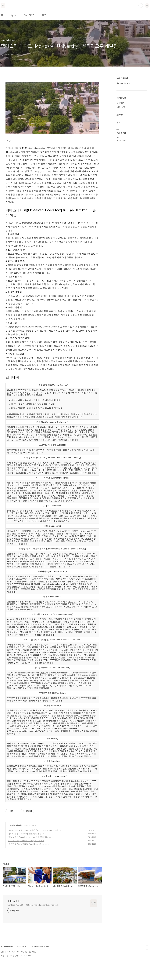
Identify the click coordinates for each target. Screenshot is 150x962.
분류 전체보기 (122, 78)
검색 (141, 5)
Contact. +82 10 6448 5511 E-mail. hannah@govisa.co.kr (33, 904)
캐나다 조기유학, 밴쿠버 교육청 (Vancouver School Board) (33, 830)
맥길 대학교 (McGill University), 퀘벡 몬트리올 (28, 837)
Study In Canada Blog (40, 946)
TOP (147, 947)
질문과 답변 (120, 106)
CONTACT (29, 15)
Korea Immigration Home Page (13, 946)
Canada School (15, 825)
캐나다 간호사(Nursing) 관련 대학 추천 (24, 834)
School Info (13, 901)
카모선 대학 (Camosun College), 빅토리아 (26, 841)
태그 (44, 15)
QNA (13, 15)
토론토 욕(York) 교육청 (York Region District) (27, 844)
